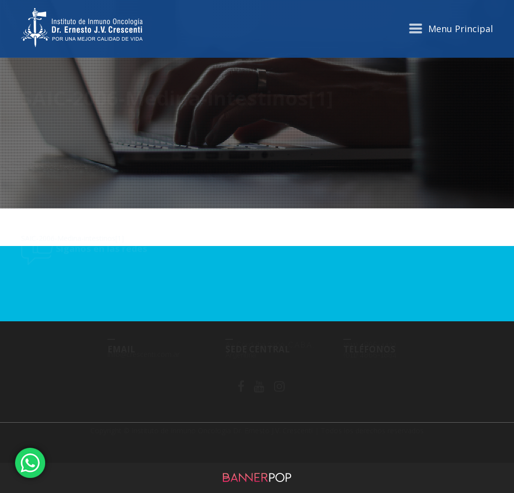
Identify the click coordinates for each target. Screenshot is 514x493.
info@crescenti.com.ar (143, 363)
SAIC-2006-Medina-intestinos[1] (72, 238)
